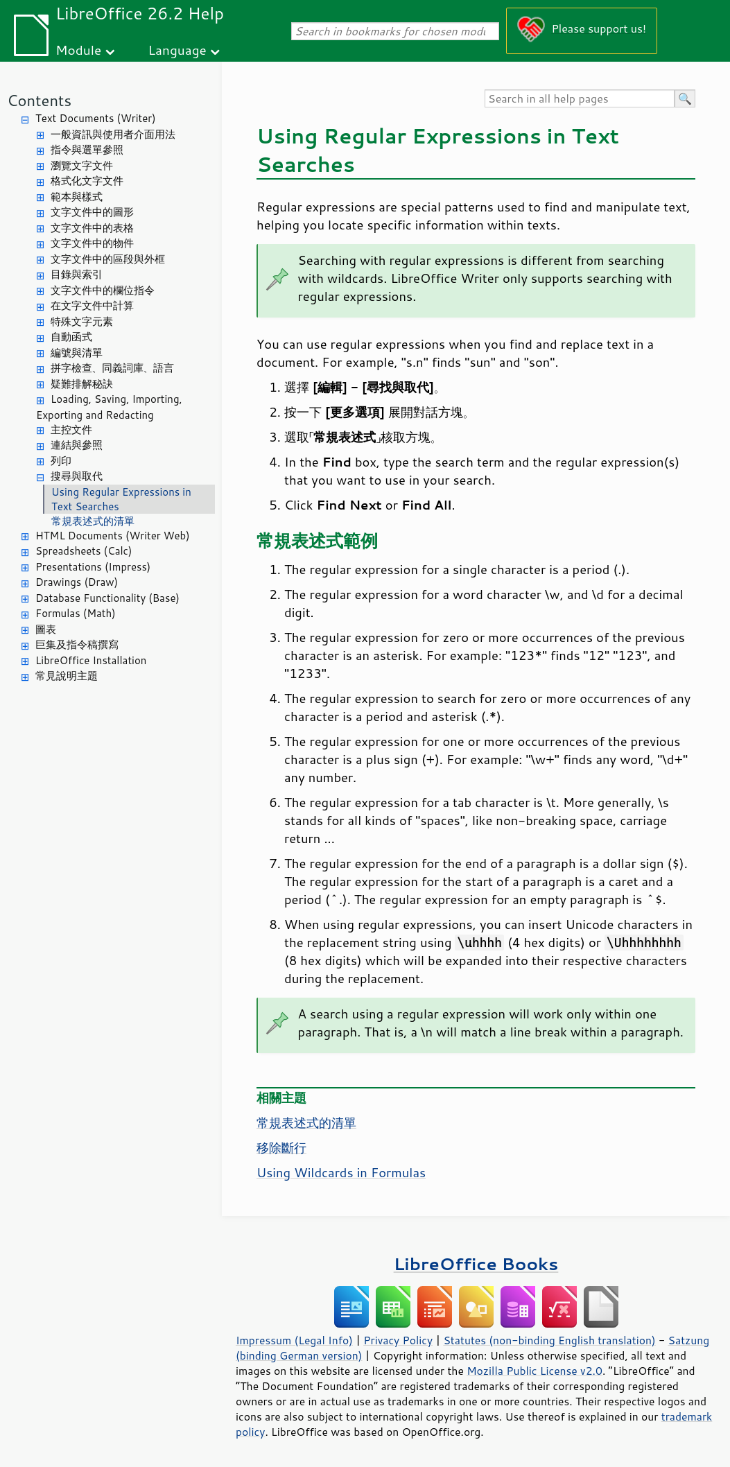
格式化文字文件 (87, 180)
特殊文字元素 (82, 321)
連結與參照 (77, 444)
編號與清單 (77, 352)
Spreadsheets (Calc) (83, 551)
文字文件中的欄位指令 (103, 290)
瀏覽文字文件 (82, 165)
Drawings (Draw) (76, 582)
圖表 (45, 629)
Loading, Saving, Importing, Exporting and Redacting (109, 407)
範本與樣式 (77, 196)
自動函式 (71, 336)
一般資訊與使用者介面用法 (113, 134)
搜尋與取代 (77, 476)
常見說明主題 (66, 675)
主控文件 (71, 429)
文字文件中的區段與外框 (108, 259)
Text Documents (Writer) (95, 118)
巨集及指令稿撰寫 (77, 644)
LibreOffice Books (476, 1263)
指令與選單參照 (87, 149)
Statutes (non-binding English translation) (549, 1340)
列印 (61, 460)
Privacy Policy (398, 1340)
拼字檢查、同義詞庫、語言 (112, 368)
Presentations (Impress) (92, 566)
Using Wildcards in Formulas (341, 1172)
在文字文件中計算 (92, 305)
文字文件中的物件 (92, 243)
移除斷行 (281, 1147)
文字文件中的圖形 (92, 212)
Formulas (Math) (75, 613)
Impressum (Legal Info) (294, 1340)
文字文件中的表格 (92, 227)
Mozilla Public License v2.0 (534, 1370)
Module (78, 49)
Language (177, 49)
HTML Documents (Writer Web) (112, 535)
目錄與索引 (77, 274)
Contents (39, 100)
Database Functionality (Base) (107, 598)
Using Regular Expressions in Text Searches (121, 499)
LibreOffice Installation (90, 660)
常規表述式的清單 (92, 521)
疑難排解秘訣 (82, 383)
